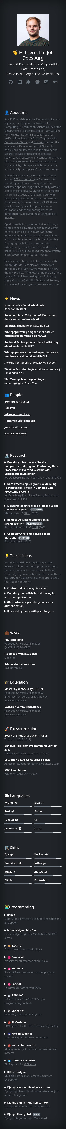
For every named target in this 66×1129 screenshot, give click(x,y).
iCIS (10, 647)
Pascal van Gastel (15, 433)
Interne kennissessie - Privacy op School (30, 362)
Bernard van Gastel (16, 142)
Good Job (10, 657)
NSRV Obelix (36, 280)
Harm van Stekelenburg (19, 420)
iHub (27, 513)
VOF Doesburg (13, 668)
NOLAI (34, 138)
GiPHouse (30, 1064)
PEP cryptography (24, 179)
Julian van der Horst (17, 414)
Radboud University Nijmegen (22, 643)
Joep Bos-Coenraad (16, 427)
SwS (15, 647)
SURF (35, 527)
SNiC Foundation (15, 770)
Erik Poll (38, 142)
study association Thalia (31, 735)
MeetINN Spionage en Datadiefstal (26, 325)
